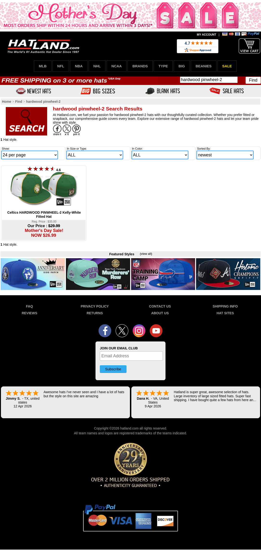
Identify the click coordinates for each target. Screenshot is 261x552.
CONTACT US (160, 306)
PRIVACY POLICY (95, 306)
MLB (43, 66)
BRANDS (140, 66)
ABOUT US (160, 313)
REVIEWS (29, 313)
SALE (227, 66)
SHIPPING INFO (225, 306)
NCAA (116, 66)
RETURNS (95, 313)
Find (253, 80)
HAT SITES (225, 313)
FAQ (29, 306)
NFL (60, 66)
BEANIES (204, 66)
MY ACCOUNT (206, 34)
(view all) (146, 254)
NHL (97, 66)
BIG (181, 66)
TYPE (163, 66)
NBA (79, 66)
